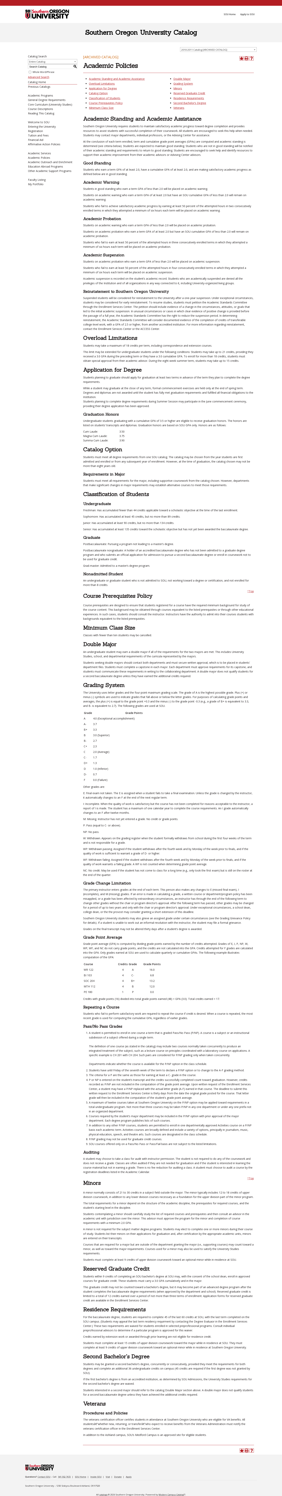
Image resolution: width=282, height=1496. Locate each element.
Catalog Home (37, 82)
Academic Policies (39, 157)
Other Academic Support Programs (49, 171)
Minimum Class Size (101, 108)
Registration (35, 131)
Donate (118, 1476)
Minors (177, 88)
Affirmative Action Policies (44, 144)
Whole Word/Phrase (43, 72)
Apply (129, 1476)
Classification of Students (104, 98)
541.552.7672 (64, 1476)
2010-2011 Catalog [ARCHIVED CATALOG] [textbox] (204, 49)
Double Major (182, 79)
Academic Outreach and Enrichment (50, 162)
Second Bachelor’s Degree (189, 103)
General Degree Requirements (47, 100)
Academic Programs (40, 95)
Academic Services (39, 153)
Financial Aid (35, 140)
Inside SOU (96, 1476)
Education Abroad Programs (45, 166)
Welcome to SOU (38, 122)
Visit (108, 1476)
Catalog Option (98, 93)
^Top (250, 591)
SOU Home (80, 1476)
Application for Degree (103, 88)
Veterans (178, 108)
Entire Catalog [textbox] (37, 61)
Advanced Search (38, 77)
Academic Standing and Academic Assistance (117, 79)
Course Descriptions (40, 109)
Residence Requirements (188, 98)
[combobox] (218, 49)
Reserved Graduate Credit (189, 93)
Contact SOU (44, 1476)
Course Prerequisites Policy (106, 103)
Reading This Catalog (41, 113)
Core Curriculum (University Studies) (50, 104)
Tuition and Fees (38, 135)
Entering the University (42, 126)
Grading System (183, 83)
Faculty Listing (37, 180)
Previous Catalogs (39, 86)
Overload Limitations (102, 83)
